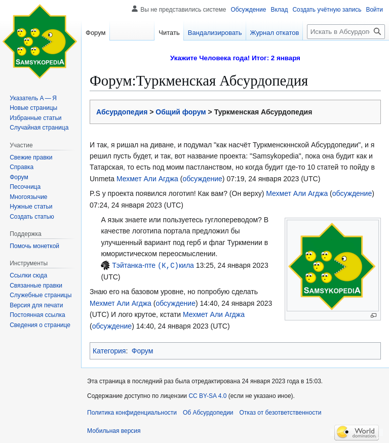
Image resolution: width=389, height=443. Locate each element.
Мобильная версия (114, 430)
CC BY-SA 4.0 (207, 395)
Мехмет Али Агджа (147, 179)
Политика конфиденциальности (132, 412)
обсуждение (202, 179)
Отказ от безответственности (281, 412)
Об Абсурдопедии (208, 412)
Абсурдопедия (121, 112)
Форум (142, 350)
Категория (109, 350)
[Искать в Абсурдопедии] (346, 31)
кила (186, 265)
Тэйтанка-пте (133, 265)
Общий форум (180, 112)
